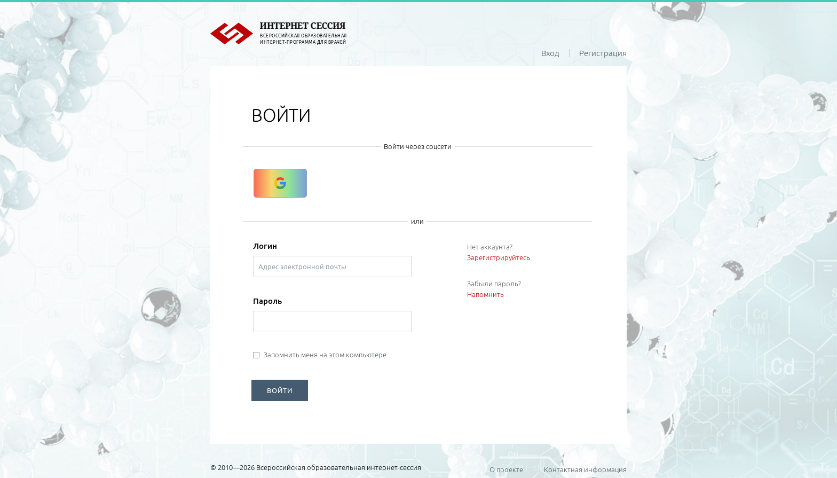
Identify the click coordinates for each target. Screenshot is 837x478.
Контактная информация (585, 469)
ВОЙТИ (280, 390)
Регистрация (603, 53)
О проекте (506, 469)
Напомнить (485, 294)
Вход (550, 53)
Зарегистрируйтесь (498, 257)
